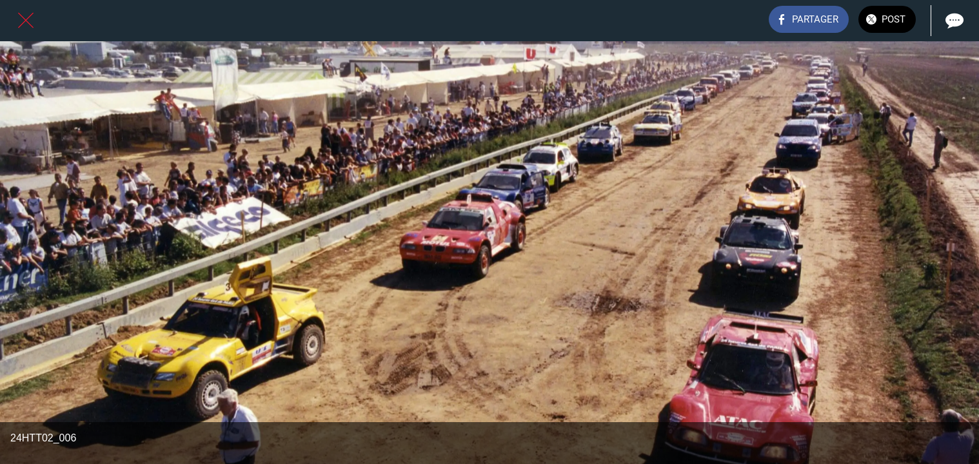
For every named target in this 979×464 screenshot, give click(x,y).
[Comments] (953, 20)
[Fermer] (26, 20)
